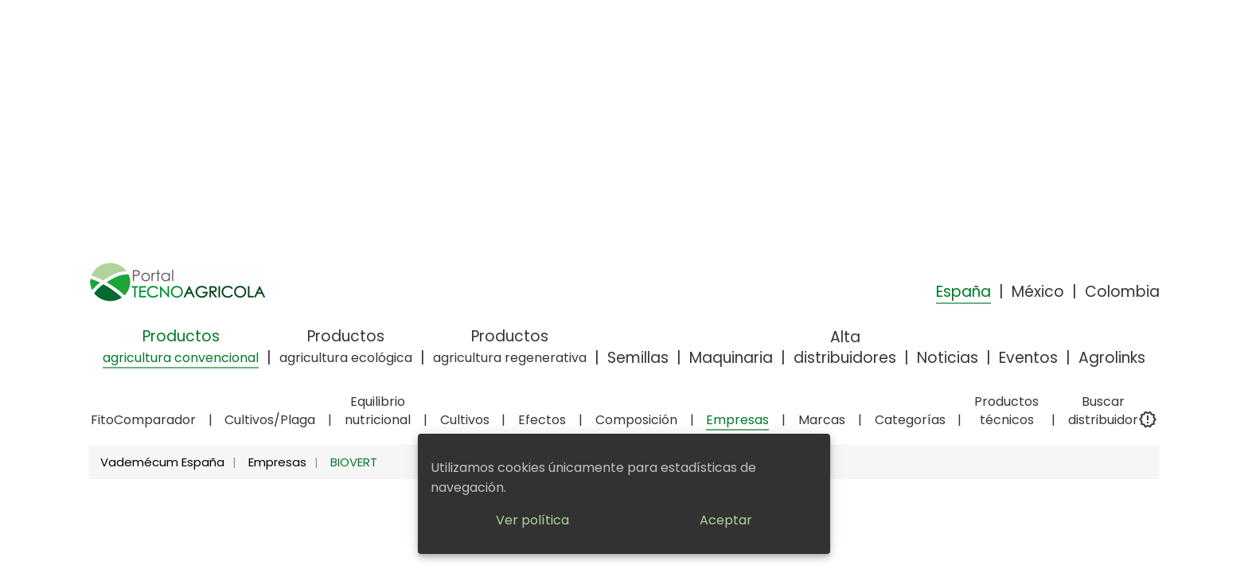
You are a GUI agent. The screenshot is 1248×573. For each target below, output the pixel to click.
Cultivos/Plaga (269, 420)
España (963, 291)
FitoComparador (143, 420)
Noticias (947, 357)
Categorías (910, 420)
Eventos (1028, 357)
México (1038, 291)
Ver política (532, 520)
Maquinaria (731, 357)
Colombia (1122, 291)
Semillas (638, 357)
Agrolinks (1111, 357)
